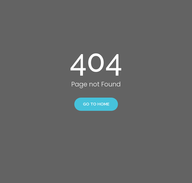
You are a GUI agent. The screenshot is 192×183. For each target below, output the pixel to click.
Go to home (96, 104)
